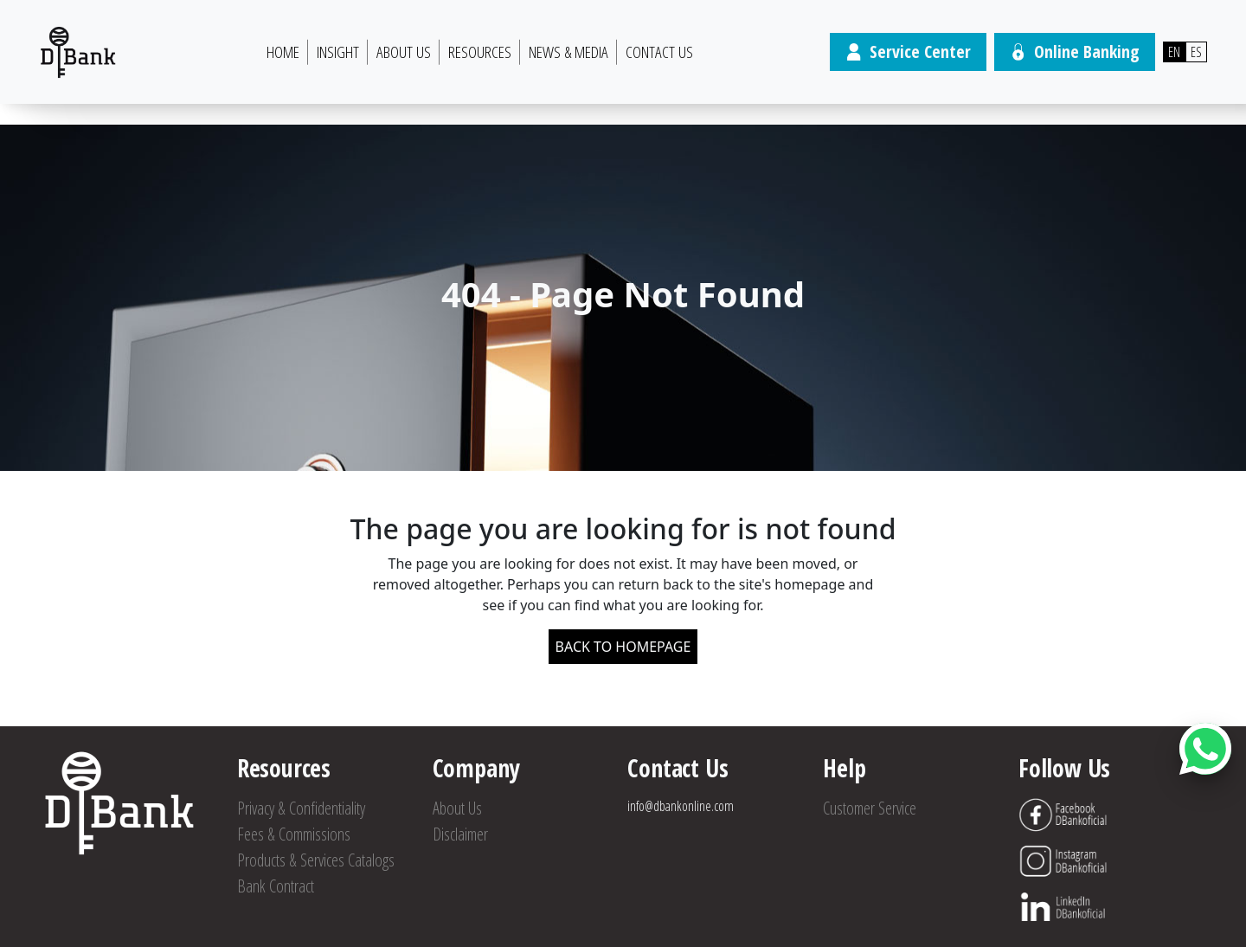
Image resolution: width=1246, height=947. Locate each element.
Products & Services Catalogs (316, 860)
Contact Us (659, 52)
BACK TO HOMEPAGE (623, 646)
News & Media (568, 52)
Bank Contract (275, 886)
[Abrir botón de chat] (1205, 749)
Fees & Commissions (293, 834)
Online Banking (1075, 51)
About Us (403, 52)
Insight (338, 52)
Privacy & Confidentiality (301, 808)
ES (1196, 51)
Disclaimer (460, 834)
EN (1174, 51)
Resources (479, 52)
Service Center (908, 51)
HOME (283, 52)
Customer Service (869, 808)
